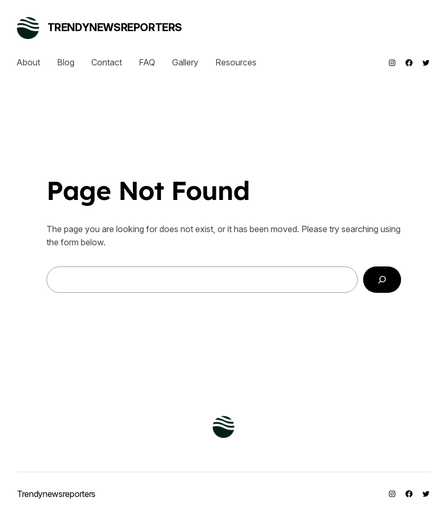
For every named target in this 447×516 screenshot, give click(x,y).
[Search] (382, 279)
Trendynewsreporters (114, 27)
